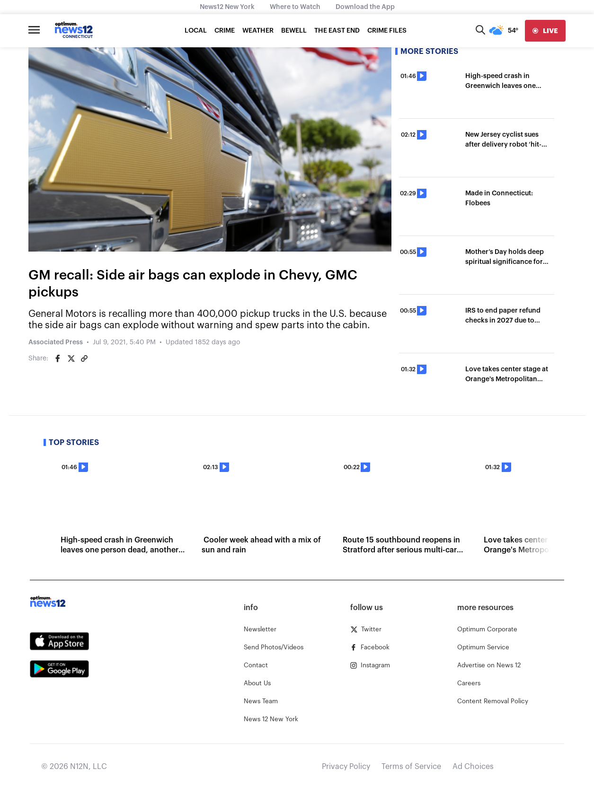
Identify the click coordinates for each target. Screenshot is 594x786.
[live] (545, 31)
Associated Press (55, 342)
